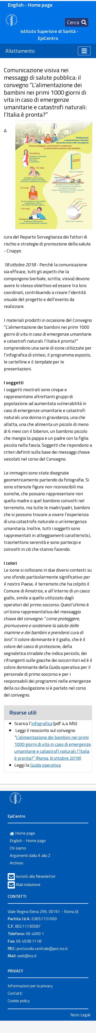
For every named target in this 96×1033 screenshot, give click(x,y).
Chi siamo (18, 848)
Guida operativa (45, 765)
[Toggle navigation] (76, 22)
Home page (22, 833)
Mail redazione (28, 884)
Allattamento (20, 51)
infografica (41, 723)
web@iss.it (27, 956)
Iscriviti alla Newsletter (36, 876)
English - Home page (30, 5)
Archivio (16, 863)
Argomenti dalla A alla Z (30, 855)
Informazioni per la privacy (30, 986)
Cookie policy (19, 1001)
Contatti (15, 993)
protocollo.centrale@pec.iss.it (42, 948)
